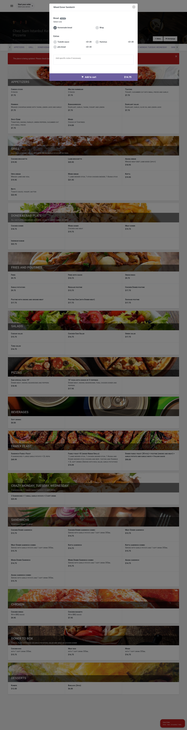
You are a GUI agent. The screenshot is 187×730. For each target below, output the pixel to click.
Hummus (114, 42)
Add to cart (107, 77)
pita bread (72, 47)
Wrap (99, 27)
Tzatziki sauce (72, 42)
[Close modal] (134, 7)
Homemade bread (62, 27)
